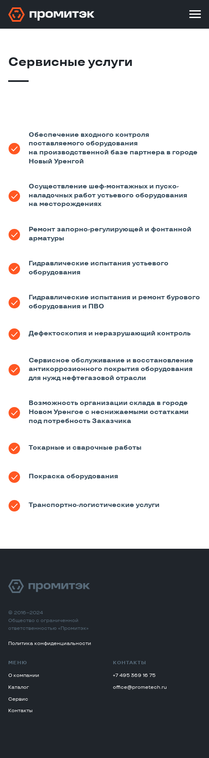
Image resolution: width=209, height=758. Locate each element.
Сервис (18, 699)
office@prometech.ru (140, 687)
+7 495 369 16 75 (134, 675)
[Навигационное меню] (195, 14)
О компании (23, 675)
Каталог (18, 687)
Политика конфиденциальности (49, 643)
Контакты (20, 710)
